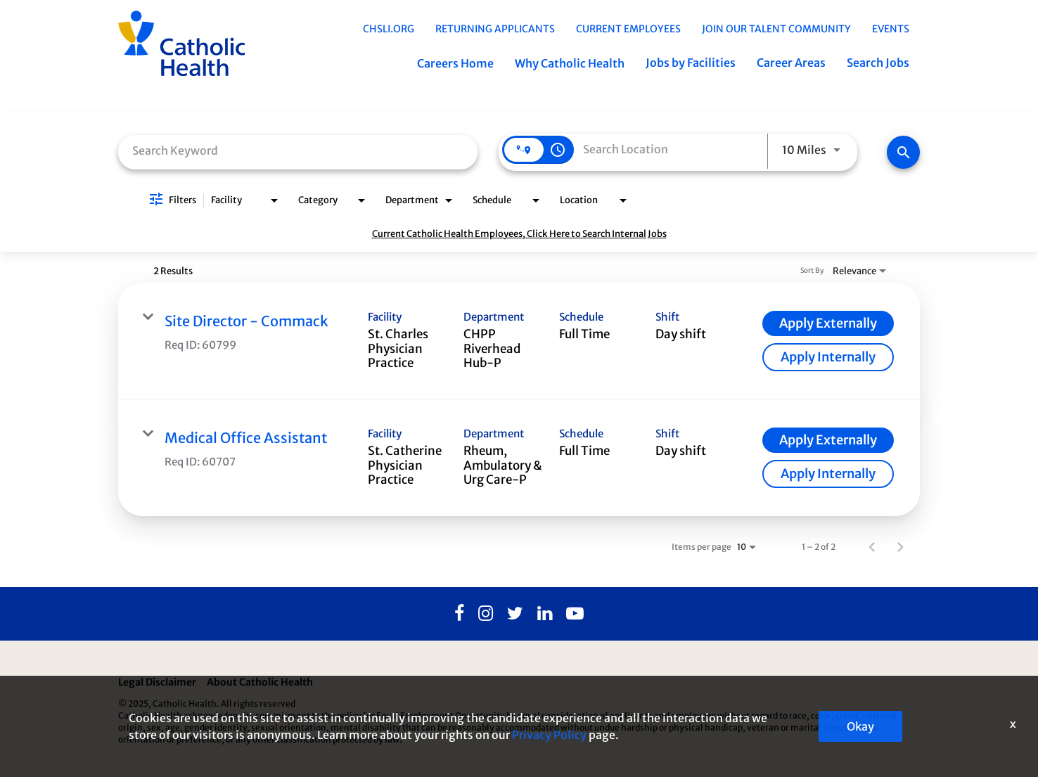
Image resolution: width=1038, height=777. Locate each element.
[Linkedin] (544, 614)
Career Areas (791, 63)
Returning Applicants (495, 29)
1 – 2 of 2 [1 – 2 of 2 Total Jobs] (818, 546)
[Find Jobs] (903, 152)
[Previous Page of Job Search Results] (872, 546)
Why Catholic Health (569, 63)
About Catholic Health (260, 682)
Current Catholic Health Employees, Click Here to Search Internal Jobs (519, 234)
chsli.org (388, 29)
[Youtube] (575, 614)
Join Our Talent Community (776, 29)
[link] (519, 341)
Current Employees (628, 29)
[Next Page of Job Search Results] (900, 546)
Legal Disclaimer (157, 682)
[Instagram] (485, 614)
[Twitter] (515, 614)
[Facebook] (459, 614)
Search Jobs (878, 63)
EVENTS (890, 29)
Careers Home (455, 63)
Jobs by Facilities (691, 63)
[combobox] (297, 150)
